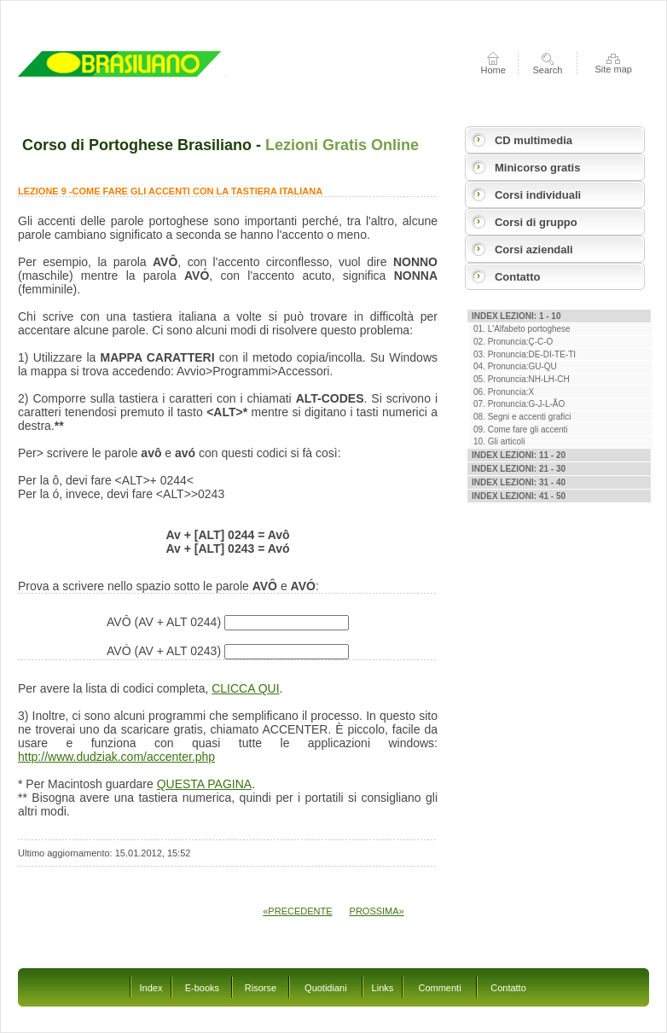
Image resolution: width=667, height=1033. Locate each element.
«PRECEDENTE (297, 911)
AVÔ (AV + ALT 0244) (228, 622)
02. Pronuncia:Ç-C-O (513, 341)
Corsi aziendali (534, 249)
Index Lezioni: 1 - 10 (516, 316)
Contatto (517, 276)
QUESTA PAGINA (204, 784)
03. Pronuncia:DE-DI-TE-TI (524, 354)
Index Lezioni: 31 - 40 (519, 482)
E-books (202, 988)
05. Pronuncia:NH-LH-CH (521, 379)
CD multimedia (533, 140)
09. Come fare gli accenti (520, 429)
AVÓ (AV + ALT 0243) (228, 651)
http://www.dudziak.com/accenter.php (116, 756)
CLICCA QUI (245, 688)
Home (493, 70)
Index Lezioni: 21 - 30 (519, 468)
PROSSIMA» (377, 911)
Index (151, 988)
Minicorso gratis (537, 167)
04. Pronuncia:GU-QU (515, 366)
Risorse (260, 988)
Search (548, 70)
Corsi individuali (538, 195)
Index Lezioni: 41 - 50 (519, 496)
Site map (612, 69)
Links (383, 988)
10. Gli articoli (499, 441)
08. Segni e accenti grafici (522, 416)
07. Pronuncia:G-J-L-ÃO (519, 404)
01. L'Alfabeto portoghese (522, 329)
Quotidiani (325, 988)
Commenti (439, 988)
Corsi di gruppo (536, 222)
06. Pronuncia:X (503, 392)
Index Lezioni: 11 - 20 (519, 455)
